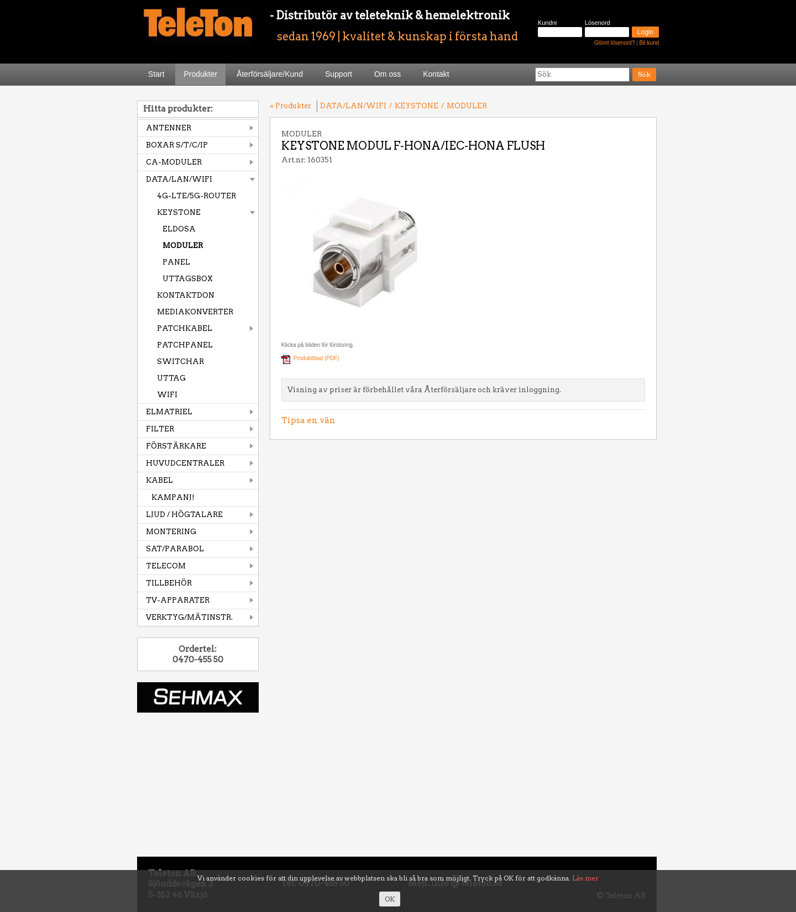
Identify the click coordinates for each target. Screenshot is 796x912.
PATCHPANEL (185, 345)
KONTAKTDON (185, 295)
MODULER (183, 245)
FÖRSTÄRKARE (176, 446)
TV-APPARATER (178, 600)
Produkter (200, 74)
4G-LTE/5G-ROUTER (196, 196)
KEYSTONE (179, 212)
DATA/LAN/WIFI (179, 179)
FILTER (160, 429)
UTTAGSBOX (188, 279)
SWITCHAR (180, 361)
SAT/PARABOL (175, 549)
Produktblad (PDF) (316, 358)
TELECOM (166, 566)
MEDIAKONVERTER (195, 312)
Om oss (387, 74)
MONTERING (171, 532)
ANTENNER (168, 128)
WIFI (167, 395)
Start (156, 74)
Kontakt (436, 74)
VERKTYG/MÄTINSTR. (189, 617)
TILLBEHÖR (169, 583)
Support (338, 74)
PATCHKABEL (184, 328)
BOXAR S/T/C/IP (177, 145)
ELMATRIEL (169, 412)
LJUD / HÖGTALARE (184, 514)
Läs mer (585, 878)
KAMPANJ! (173, 497)
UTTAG (171, 378)
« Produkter (290, 106)
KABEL (159, 480)
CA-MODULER (174, 162)
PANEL (176, 262)
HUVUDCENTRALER (185, 463)
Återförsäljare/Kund (270, 74)
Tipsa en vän (308, 420)
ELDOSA (179, 229)
